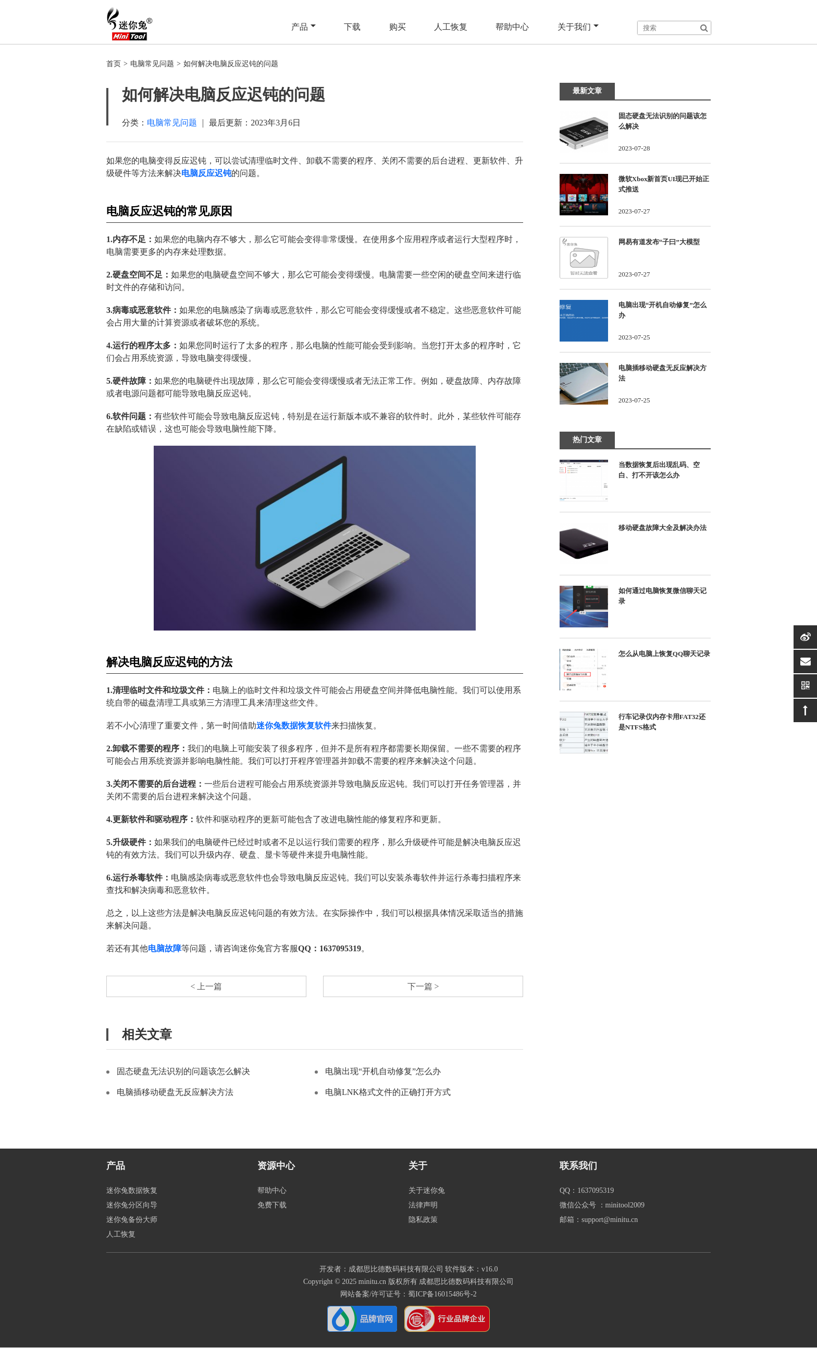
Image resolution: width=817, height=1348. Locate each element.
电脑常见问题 (152, 64)
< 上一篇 (206, 986)
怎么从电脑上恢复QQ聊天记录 (664, 654)
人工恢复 (451, 26)
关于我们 (578, 27)
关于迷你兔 (426, 1191)
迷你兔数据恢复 (131, 1191)
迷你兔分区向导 (131, 1206)
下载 (353, 26)
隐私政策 (423, 1220)
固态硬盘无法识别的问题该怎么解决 (183, 1071)
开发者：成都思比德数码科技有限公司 (381, 1270)
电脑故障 (164, 948)
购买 (398, 26)
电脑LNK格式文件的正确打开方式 (388, 1092)
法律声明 (423, 1206)
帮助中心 (512, 26)
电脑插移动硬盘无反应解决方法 (175, 1092)
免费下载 (272, 1206)
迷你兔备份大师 (131, 1220)
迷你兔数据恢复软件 (293, 725)
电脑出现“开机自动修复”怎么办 (383, 1071)
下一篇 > (423, 986)
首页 (113, 64)
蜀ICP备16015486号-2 (442, 1295)
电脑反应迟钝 (206, 173)
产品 (304, 27)
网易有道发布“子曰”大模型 (659, 242)
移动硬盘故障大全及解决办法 (662, 528)
